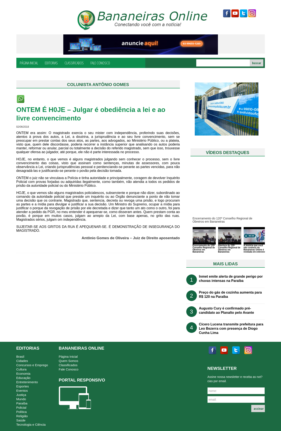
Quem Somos (68, 361)
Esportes (22, 386)
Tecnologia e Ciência (31, 424)
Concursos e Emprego (32, 365)
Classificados (74, 62)
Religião (22, 416)
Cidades (22, 361)
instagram (252, 13)
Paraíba (22, 403)
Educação (23, 378)
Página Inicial (29, 62)
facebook (226, 13)
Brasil (20, 356)
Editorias (51, 62)
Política (21, 412)
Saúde (20, 420)
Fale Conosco (100, 62)
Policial (21, 407)
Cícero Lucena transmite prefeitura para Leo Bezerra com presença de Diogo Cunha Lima (231, 328)
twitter (243, 13)
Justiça (21, 395)
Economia (23, 373)
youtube (235, 13)
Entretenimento (27, 382)
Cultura (21, 369)
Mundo (21, 399)
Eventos (22, 390)
